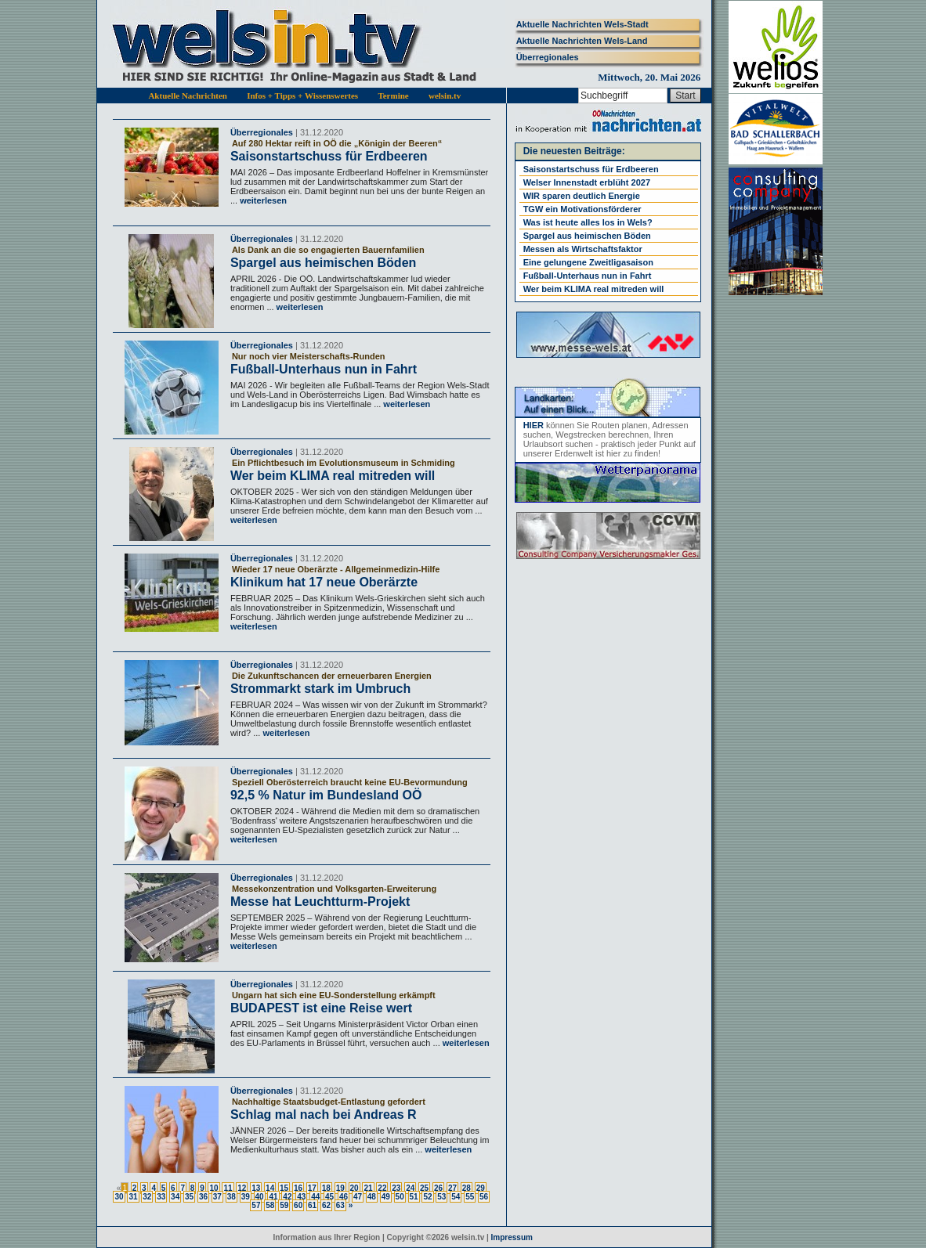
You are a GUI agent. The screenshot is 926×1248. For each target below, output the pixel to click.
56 (483, 1196)
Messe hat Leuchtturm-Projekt (320, 901)
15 (284, 1188)
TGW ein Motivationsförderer (582, 209)
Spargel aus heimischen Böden (323, 262)
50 (400, 1196)
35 (189, 1196)
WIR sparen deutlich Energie (581, 195)
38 (231, 1196)
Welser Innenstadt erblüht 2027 (586, 182)
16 (298, 1188)
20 (354, 1188)
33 (161, 1196)
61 (312, 1205)
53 (441, 1196)
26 (438, 1188)
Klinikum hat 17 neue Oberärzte (324, 582)
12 (241, 1188)
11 (227, 1188)
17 (312, 1188)
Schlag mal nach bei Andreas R (323, 1114)
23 (396, 1188)
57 (255, 1205)
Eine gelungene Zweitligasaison (588, 262)
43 (301, 1196)
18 (326, 1188)
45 (329, 1196)
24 (410, 1188)
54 (455, 1196)
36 (203, 1196)
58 (270, 1205)
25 (424, 1188)
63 (340, 1205)
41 (273, 1196)
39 (245, 1196)
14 (270, 1188)
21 (368, 1188)
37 (217, 1196)
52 (427, 1196)
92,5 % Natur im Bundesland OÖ (326, 795)
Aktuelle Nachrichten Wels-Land (582, 40)
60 (298, 1205)
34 (175, 1196)
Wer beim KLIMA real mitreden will (332, 475)
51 (414, 1196)
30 (118, 1196)
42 (287, 1196)
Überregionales (547, 57)
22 (382, 1188)
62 (326, 1205)
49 (386, 1196)
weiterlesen (262, 200)
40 (259, 1196)
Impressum (512, 1237)
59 (284, 1205)
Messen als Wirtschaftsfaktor (582, 249)
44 (315, 1196)
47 (357, 1196)
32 (147, 1196)
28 (466, 1188)
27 (452, 1188)
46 (343, 1196)
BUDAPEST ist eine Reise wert (321, 1008)
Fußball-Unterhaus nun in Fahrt (323, 369)
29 (480, 1188)
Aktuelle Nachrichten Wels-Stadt (582, 24)
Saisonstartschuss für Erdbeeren (329, 156)
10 (213, 1188)
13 (255, 1188)
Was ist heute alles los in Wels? (588, 222)
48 (371, 1196)
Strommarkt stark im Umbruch (320, 688)
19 (340, 1188)
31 (132, 1196)
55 (469, 1196)
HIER (533, 425)
